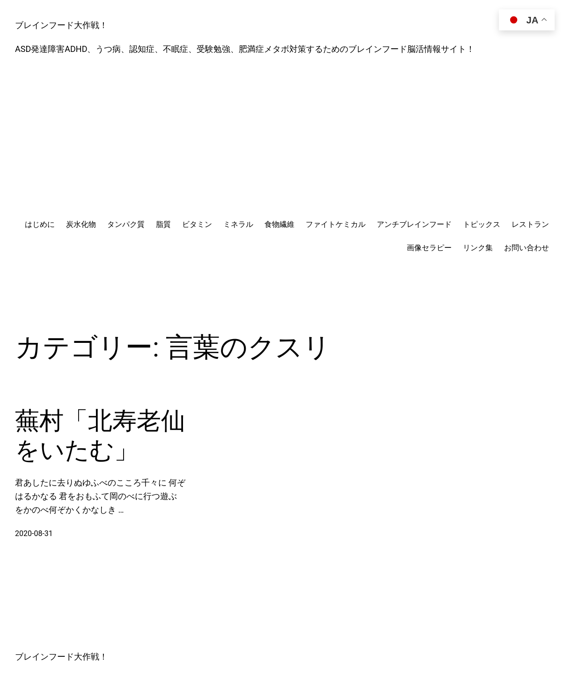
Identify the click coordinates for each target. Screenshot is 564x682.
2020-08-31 (34, 533)
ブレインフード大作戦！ (61, 25)
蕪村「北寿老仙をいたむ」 (100, 435)
